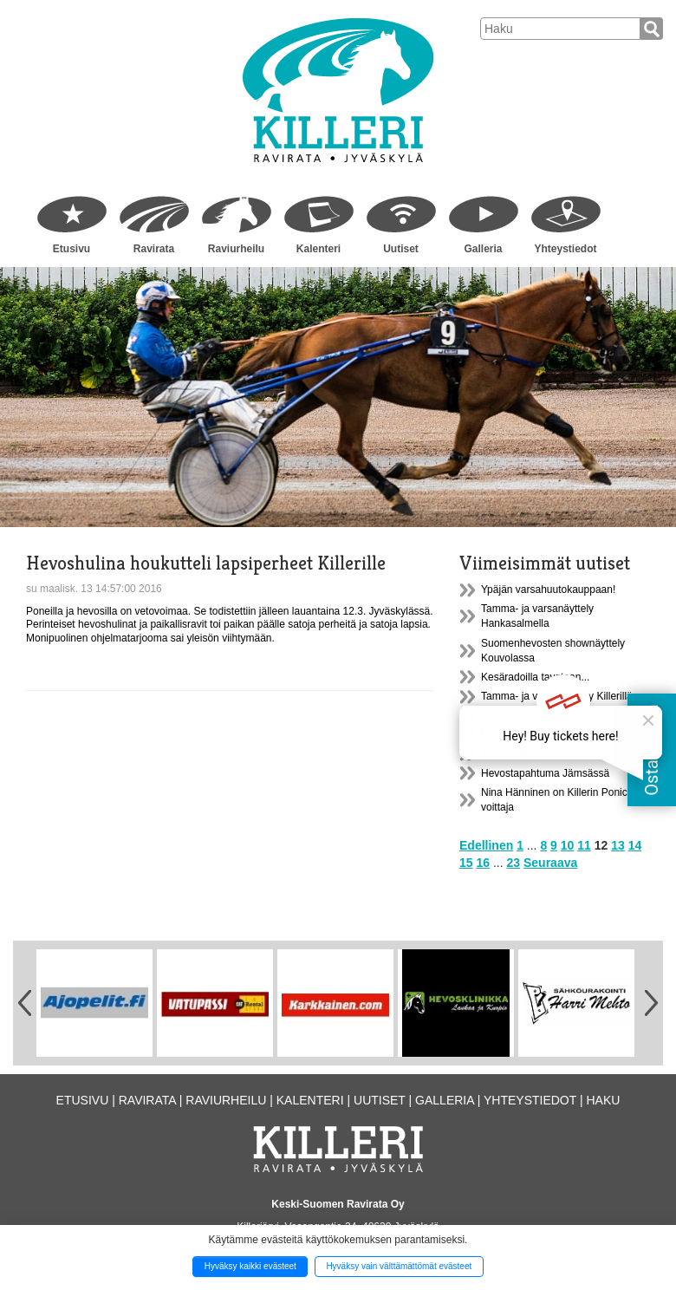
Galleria (483, 249)
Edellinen (486, 845)
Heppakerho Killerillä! (530, 734)
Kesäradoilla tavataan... (535, 677)
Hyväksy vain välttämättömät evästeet (398, 1266)
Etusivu (71, 249)
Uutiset (401, 249)
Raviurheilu (236, 249)
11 (584, 845)
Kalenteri (318, 249)
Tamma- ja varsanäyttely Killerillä (557, 696)
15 (466, 863)
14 (635, 845)
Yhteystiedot (565, 249)
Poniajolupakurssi (521, 715)
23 (514, 863)
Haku (603, 1100)
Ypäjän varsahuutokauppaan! (548, 589)
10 (568, 845)
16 (483, 863)
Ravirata (153, 249)
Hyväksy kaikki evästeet (250, 1266)
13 (618, 845)
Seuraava (550, 863)
